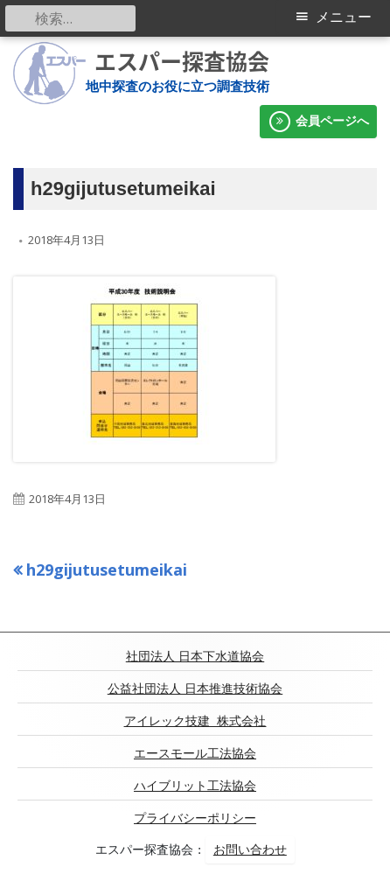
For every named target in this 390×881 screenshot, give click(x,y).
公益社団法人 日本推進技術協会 (195, 689)
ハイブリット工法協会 (195, 786)
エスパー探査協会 (181, 61)
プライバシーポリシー (195, 818)
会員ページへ (318, 121)
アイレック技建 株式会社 (195, 721)
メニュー (344, 17)
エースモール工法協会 (195, 753)
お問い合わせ (250, 850)
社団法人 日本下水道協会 (195, 656)
